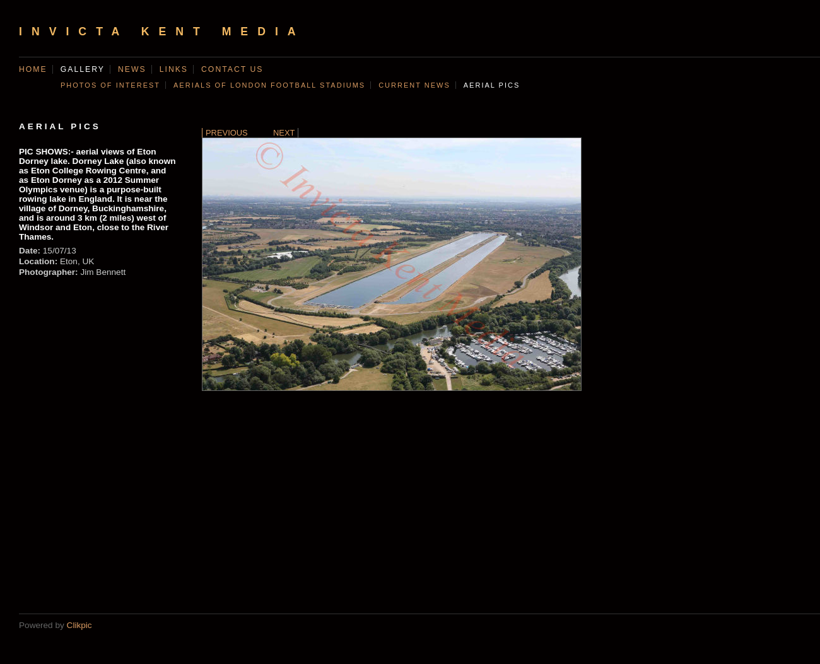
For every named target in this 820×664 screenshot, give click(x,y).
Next (284, 132)
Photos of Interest (110, 85)
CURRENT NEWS (414, 85)
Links (174, 69)
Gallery (83, 69)
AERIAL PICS (492, 85)
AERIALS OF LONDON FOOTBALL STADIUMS (269, 85)
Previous (227, 132)
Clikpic (79, 625)
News (132, 69)
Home (33, 69)
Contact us (232, 69)
